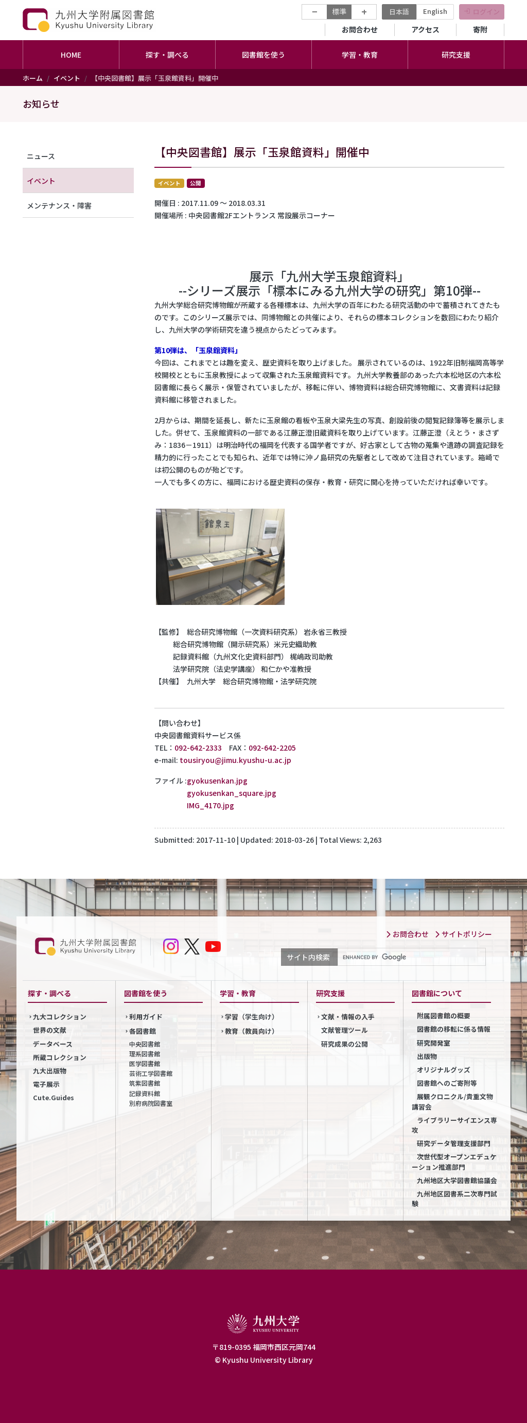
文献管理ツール (344, 1030)
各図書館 (142, 1031)
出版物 (427, 1056)
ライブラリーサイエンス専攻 (454, 1125)
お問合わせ (360, 29)
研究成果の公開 (344, 1044)
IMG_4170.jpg (210, 805)
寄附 (480, 29)
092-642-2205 (272, 747)
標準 (339, 11)
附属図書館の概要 (443, 1015)
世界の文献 (49, 1030)
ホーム (33, 78)
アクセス (425, 29)
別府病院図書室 (150, 1103)
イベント (67, 78)
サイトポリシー (463, 934)
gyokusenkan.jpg (217, 780)
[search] (411, 957)
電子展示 (46, 1084)
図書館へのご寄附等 (447, 1083)
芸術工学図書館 (150, 1073)
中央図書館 (144, 1043)
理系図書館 (144, 1053)
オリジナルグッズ (443, 1069)
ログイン (486, 11)
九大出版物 (49, 1070)
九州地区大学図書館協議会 (457, 1180)
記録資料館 (144, 1093)
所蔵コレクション (59, 1057)
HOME (71, 54)
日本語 (399, 11)
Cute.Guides (53, 1097)
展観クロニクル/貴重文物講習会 (452, 1101)
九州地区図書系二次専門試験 (454, 1198)
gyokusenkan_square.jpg (231, 793)
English (435, 11)
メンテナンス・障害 (59, 205)
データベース (53, 1044)
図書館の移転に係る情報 (453, 1029)
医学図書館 (144, 1063)
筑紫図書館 (144, 1083)
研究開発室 (433, 1043)
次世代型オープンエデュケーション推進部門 (454, 1161)
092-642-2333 (198, 747)
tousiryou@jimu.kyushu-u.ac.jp (235, 760)
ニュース (41, 156)
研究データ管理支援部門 (453, 1143)
